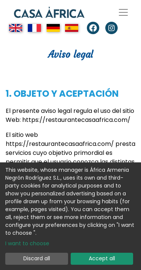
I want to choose (27, 243)
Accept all (102, 258)
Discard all (36, 258)
